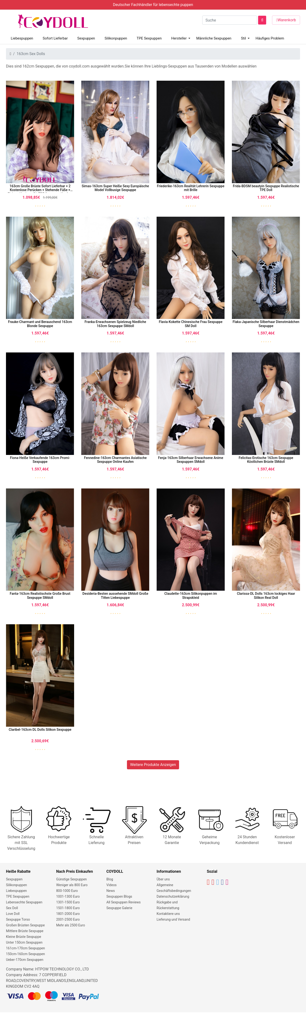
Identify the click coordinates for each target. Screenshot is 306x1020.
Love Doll (13, 914)
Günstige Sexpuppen (71, 879)
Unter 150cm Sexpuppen (24, 942)
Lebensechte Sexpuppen (24, 902)
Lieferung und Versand (173, 919)
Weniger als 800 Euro (71, 885)
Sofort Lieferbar (55, 38)
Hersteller (179, 38)
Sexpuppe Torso (18, 919)
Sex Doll (12, 908)
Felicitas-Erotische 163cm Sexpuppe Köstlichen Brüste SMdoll (266, 460)
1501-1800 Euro (68, 908)
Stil (243, 38)
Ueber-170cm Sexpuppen (24, 960)
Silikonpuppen (115, 38)
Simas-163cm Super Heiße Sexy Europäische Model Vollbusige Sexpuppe (115, 188)
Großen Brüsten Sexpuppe (25, 925)
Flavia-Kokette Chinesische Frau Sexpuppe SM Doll (191, 324)
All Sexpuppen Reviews (123, 902)
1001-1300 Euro (68, 896)
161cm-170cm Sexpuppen (25, 948)
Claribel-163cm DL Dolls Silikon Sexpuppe (40, 729)
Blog (109, 879)
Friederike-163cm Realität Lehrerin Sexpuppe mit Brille (190, 188)
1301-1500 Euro (68, 902)
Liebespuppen (22, 38)
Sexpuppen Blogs (119, 896)
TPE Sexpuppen (149, 38)
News (110, 891)
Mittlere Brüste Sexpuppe (24, 931)
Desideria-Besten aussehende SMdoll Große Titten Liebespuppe (115, 596)
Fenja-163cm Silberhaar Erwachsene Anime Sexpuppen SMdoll (190, 460)
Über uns (163, 879)
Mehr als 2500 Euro (70, 925)
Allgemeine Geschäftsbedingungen (174, 888)
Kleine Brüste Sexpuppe (23, 937)
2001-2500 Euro (68, 919)
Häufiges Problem (270, 38)
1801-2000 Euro (68, 914)
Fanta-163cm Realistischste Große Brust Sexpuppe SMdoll (40, 596)
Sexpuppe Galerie (119, 908)
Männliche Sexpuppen (213, 38)
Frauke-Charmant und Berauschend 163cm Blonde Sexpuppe (40, 324)
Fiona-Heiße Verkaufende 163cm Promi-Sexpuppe (40, 460)
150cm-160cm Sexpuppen (25, 954)
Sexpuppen (86, 38)
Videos (111, 885)
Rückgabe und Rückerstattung (168, 905)
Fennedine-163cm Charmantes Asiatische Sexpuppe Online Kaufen (115, 460)
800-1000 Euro (67, 891)
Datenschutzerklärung (173, 896)
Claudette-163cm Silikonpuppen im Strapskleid (190, 596)
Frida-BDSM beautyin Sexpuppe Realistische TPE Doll (266, 188)
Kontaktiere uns (168, 914)
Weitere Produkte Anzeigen (153, 764)
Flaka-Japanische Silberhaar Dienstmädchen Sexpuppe (266, 324)
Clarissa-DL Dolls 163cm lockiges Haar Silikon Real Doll (266, 596)
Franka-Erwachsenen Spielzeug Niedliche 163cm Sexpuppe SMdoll (115, 324)
